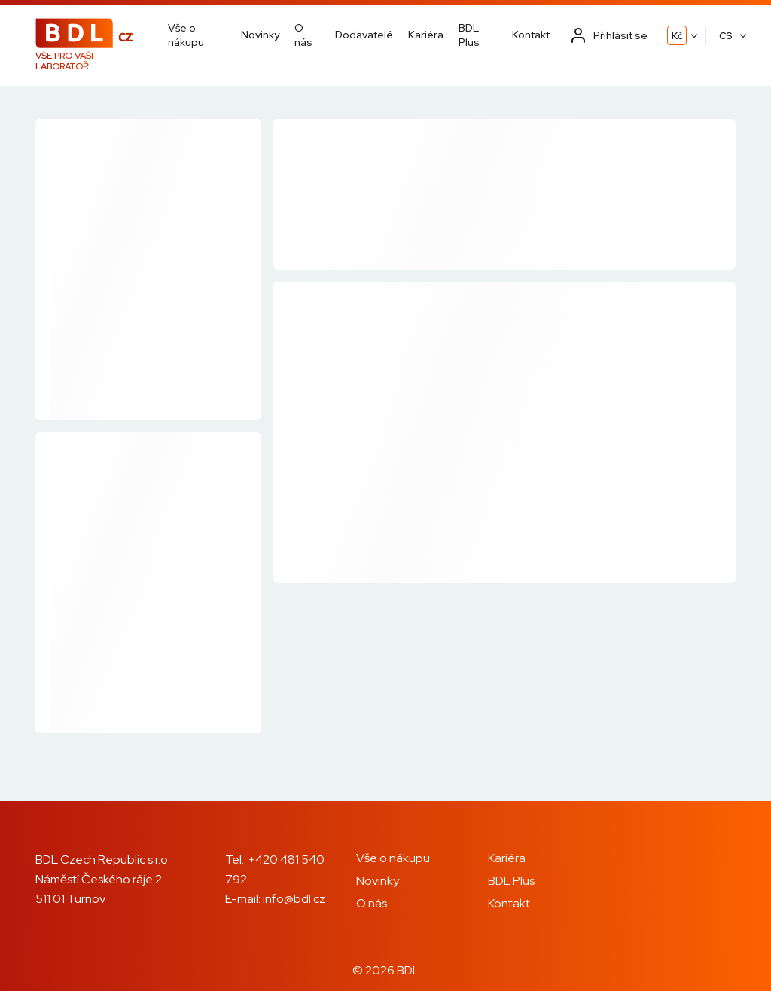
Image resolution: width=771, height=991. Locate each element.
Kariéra (425, 34)
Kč (677, 35)
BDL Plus (469, 34)
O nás (303, 34)
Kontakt (531, 34)
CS (726, 35)
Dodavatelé (364, 34)
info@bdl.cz (294, 899)
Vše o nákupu (186, 34)
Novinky (260, 34)
